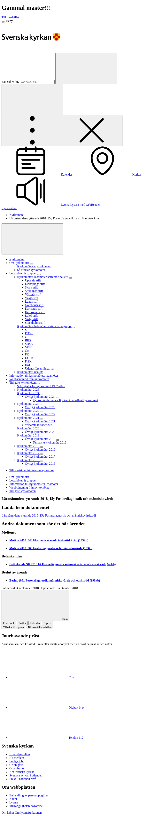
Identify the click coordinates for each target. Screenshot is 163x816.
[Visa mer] (32, 238)
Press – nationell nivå (22, 779)
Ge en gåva (16, 764)
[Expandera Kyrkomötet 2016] (41, 461)
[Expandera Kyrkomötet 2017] (41, 454)
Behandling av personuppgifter (28, 795)
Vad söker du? (10, 81)
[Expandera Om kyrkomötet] (31, 263)
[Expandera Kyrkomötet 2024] (41, 394)
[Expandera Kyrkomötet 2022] (41, 411)
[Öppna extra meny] (62, 130)
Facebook (9, 623)
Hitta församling (19, 754)
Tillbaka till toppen (13, 627)
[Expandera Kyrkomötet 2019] (41, 436)
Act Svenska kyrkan (22, 772)
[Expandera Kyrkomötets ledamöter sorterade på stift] (70, 278)
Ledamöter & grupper (23, 480)
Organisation (17, 768)
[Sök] (86, 68)
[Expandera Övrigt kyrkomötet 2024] (57, 397)
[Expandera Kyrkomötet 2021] (41, 418)
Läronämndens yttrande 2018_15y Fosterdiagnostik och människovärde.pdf (49, 515)
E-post (47, 623)
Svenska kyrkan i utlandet (25, 775)
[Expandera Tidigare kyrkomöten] (38, 383)
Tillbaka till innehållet (40, 627)
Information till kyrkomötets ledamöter (33, 484)
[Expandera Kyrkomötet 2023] (41, 404)
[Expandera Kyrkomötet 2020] (41, 429)
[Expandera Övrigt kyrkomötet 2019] (57, 440)
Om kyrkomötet (19, 477)
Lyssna (13, 802)
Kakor (13, 799)
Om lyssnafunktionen (28, 812)
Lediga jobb (16, 761)
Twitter (22, 623)
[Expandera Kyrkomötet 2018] (41, 447)
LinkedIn (35, 623)
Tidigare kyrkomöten (22, 491)
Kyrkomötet (9, 208)
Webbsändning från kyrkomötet (29, 487)
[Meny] (3, 22)
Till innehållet (10, 17)
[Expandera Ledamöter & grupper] (39, 274)
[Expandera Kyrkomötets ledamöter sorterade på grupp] (73, 327)
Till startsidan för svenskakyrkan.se (31, 470)
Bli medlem (16, 757)
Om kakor (8, 812)
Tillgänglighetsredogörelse (26, 806)
